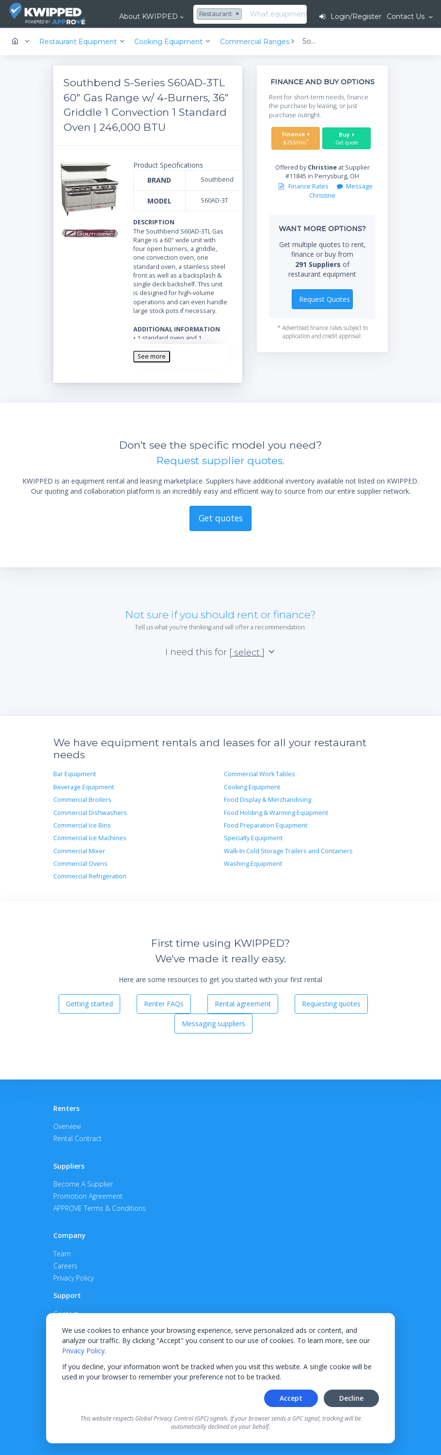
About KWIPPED (148, 16)
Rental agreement (243, 1003)
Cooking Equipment (252, 787)
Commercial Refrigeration (89, 876)
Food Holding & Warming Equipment (276, 813)
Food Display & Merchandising (267, 800)
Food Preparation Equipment (265, 825)
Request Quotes (324, 299)
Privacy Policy (83, 1350)
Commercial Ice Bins (82, 825)
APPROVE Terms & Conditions (99, 1208)
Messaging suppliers (213, 1023)
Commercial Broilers (82, 800)
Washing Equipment (253, 864)
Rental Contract (77, 1138)
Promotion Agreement (88, 1196)
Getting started (89, 1003)
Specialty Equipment (253, 838)
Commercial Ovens (80, 864)
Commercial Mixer (79, 851)
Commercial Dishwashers (90, 813)
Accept (291, 1398)
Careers (65, 1265)
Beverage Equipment (83, 787)
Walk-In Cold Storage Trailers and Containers (288, 851)
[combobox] (220, 14)
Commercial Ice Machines (89, 838)
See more (152, 356)
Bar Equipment (74, 774)
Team (62, 1253)
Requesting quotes (331, 1003)
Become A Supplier (83, 1184)
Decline (351, 1398)
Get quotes (221, 518)
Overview (67, 1126)
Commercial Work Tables (259, 774)
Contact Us (406, 16)
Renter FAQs (164, 1003)
